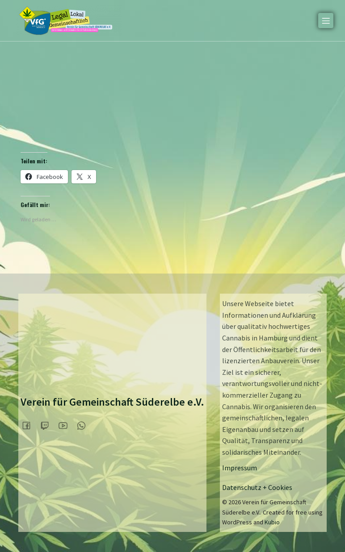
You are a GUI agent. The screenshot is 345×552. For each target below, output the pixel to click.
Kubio (272, 522)
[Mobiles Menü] (325, 20)
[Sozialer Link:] (30, 425)
